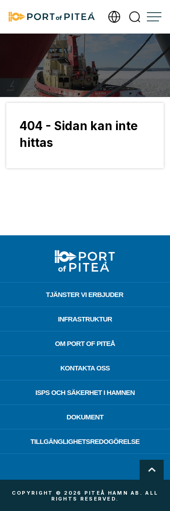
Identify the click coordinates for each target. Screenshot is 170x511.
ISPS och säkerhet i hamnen (85, 392)
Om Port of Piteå (85, 343)
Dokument (85, 417)
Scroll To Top (152, 470)
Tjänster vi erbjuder (84, 294)
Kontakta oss (85, 368)
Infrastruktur (85, 319)
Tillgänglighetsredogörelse (85, 441)
